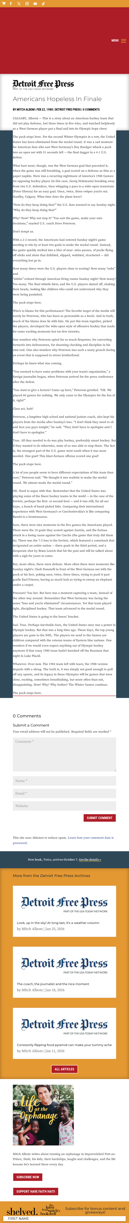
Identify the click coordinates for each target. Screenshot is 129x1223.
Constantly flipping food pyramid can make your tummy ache (64, 993)
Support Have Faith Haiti (35, 1139)
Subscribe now (27, 1125)
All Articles (64, 1017)
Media (105, 1212)
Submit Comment (100, 766)
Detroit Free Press (68, 58)
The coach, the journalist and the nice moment (53, 932)
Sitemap (18, 1217)
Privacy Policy (61, 1212)
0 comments (91, 58)
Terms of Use (80, 1212)
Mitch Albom (26, 58)
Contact (94, 1212)
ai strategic (43, 1217)
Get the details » (90, 808)
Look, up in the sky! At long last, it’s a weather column (58, 871)
